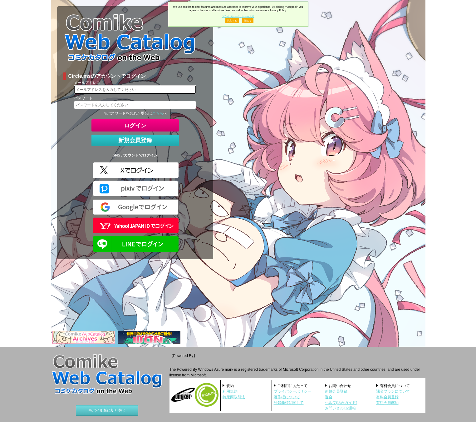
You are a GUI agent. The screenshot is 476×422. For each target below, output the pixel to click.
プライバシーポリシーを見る (238, 16)
